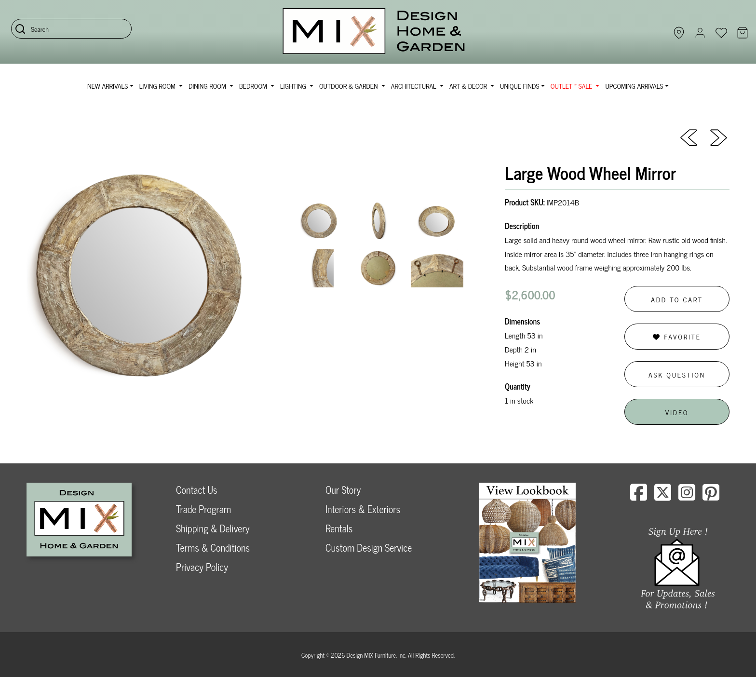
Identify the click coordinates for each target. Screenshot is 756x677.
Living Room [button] (158, 85)
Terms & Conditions (213, 547)
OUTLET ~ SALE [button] (572, 85)
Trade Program (203, 509)
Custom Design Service (368, 547)
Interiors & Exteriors (362, 509)
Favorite (677, 336)
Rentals (338, 528)
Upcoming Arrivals (634, 85)
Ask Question (676, 374)
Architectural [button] (414, 85)
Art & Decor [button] (469, 85)
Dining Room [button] (208, 85)
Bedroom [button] (254, 85)
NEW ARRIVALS (107, 85)
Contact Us (196, 490)
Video (676, 412)
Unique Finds (519, 85)
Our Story (343, 490)
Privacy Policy (202, 567)
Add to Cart (677, 299)
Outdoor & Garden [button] (349, 85)
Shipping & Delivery (212, 528)
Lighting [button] (294, 85)
